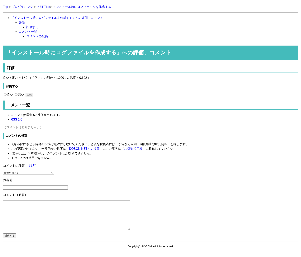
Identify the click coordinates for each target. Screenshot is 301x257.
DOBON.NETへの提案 (84, 148)
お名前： (9, 180)
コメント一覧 (28, 31)
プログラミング (22, 6)
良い (8, 94)
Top (5, 6)
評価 (22, 22)
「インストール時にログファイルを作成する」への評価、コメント (57, 17)
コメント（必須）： (17, 194)
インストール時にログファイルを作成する (82, 6)
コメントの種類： (15, 165)
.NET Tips (43, 6)
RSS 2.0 (16, 119)
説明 (32, 165)
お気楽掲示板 (133, 148)
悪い (19, 94)
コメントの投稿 (37, 36)
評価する (32, 27)
